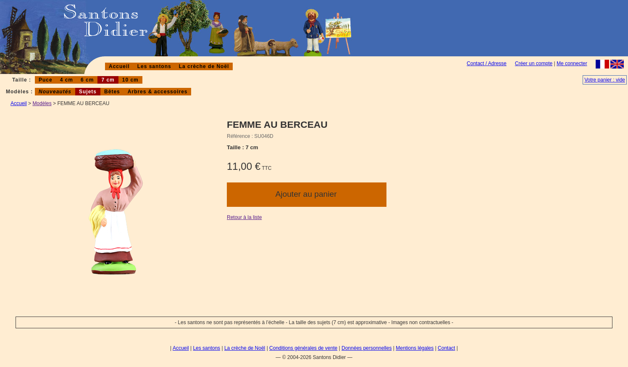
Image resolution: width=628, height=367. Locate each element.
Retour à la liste (244, 217)
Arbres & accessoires (158, 92)
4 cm (66, 80)
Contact (446, 348)
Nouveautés (55, 92)
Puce (46, 80)
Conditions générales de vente (303, 348)
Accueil (119, 66)
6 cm (87, 80)
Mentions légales (415, 348)
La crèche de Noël (204, 66)
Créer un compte (533, 63)
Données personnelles (367, 348)
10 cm (130, 80)
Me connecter (572, 63)
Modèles (41, 103)
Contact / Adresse (487, 63)
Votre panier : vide (604, 80)
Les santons (154, 66)
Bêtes (112, 92)
